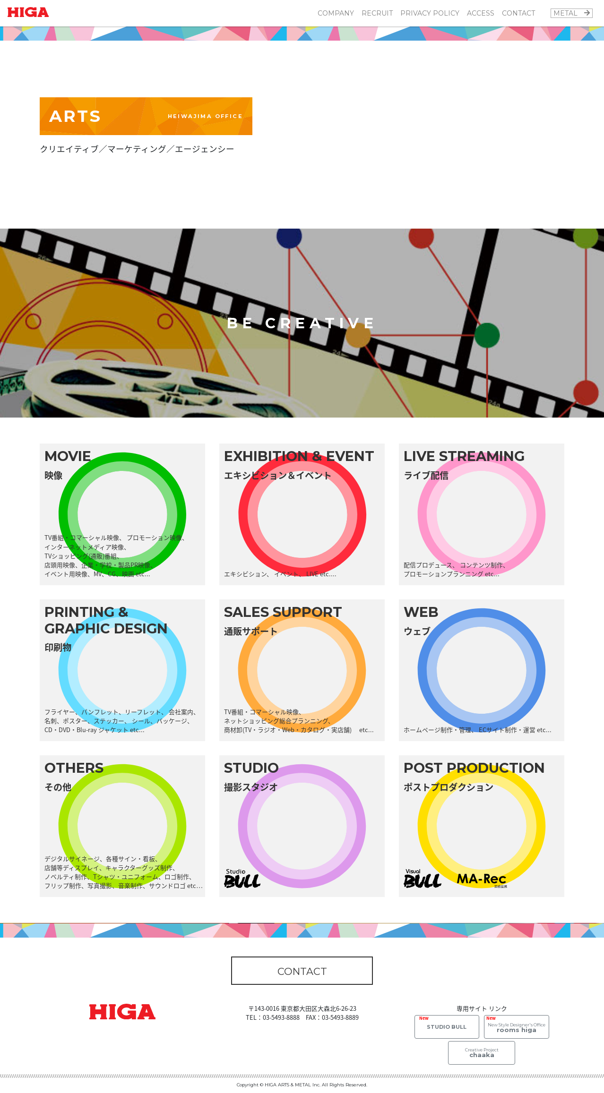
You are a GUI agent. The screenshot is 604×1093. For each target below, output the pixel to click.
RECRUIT (377, 13)
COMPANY (336, 13)
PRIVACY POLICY (429, 13)
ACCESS (480, 13)
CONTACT (518, 13)
